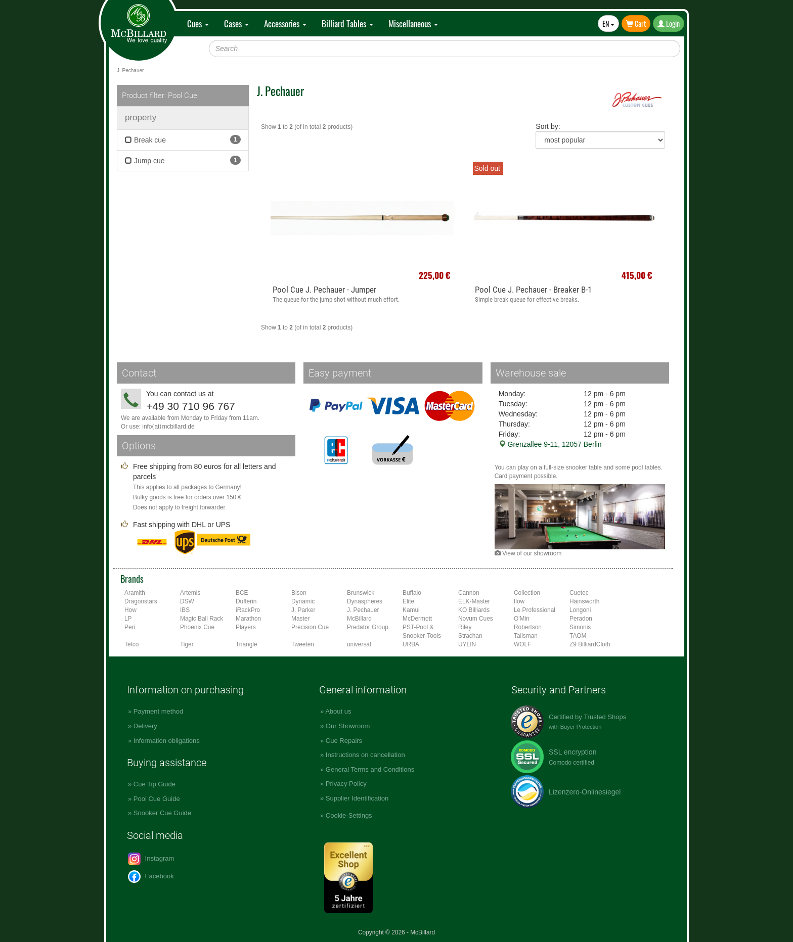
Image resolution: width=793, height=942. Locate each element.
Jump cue (183, 160)
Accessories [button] (285, 23)
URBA (411, 644)
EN (608, 23)
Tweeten (302, 644)
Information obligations (167, 740)
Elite (408, 601)
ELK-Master (474, 601)
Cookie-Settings (349, 815)
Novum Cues (475, 618)
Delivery (145, 726)
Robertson (528, 627)
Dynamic (303, 601)
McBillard (359, 618)
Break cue (183, 139)
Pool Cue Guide (157, 799)
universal (359, 644)
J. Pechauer (363, 610)
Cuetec (579, 592)
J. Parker (303, 610)
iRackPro (248, 610)
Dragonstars (140, 601)
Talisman (526, 635)
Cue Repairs (344, 740)
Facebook (151, 876)
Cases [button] (236, 23)
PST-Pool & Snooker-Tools (422, 631)
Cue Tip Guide (154, 784)
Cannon (468, 592)
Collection (527, 592)
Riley (464, 627)
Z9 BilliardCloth (589, 644)
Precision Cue (310, 627)
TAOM (577, 635)
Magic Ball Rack (201, 618)
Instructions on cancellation (365, 755)
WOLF (522, 644)
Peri (129, 627)
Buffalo (412, 592)
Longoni (580, 610)
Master (300, 618)
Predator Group (367, 627)
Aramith (134, 592)
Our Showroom (348, 726)
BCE (242, 592)
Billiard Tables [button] (347, 23)
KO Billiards (474, 610)
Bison (298, 592)
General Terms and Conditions (370, 769)
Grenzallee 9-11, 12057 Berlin (550, 444)
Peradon (580, 618)
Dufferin (246, 601)
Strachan (470, 635)
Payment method (158, 711)
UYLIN (467, 644)
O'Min (522, 618)
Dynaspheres (364, 601)
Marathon (248, 618)
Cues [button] (198, 23)
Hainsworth (584, 601)
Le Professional (534, 610)
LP (128, 618)
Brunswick (360, 592)
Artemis (190, 592)
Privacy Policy (346, 783)
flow (519, 601)
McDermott (417, 618)
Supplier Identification (357, 798)
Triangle (246, 644)
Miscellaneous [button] (413, 23)
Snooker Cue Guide (162, 813)
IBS (185, 610)
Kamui (411, 610)
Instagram (151, 859)
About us (338, 711)
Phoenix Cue (197, 627)
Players (246, 627)
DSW (187, 601)
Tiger (187, 644)
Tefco (131, 644)
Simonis (580, 627)
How (130, 610)
